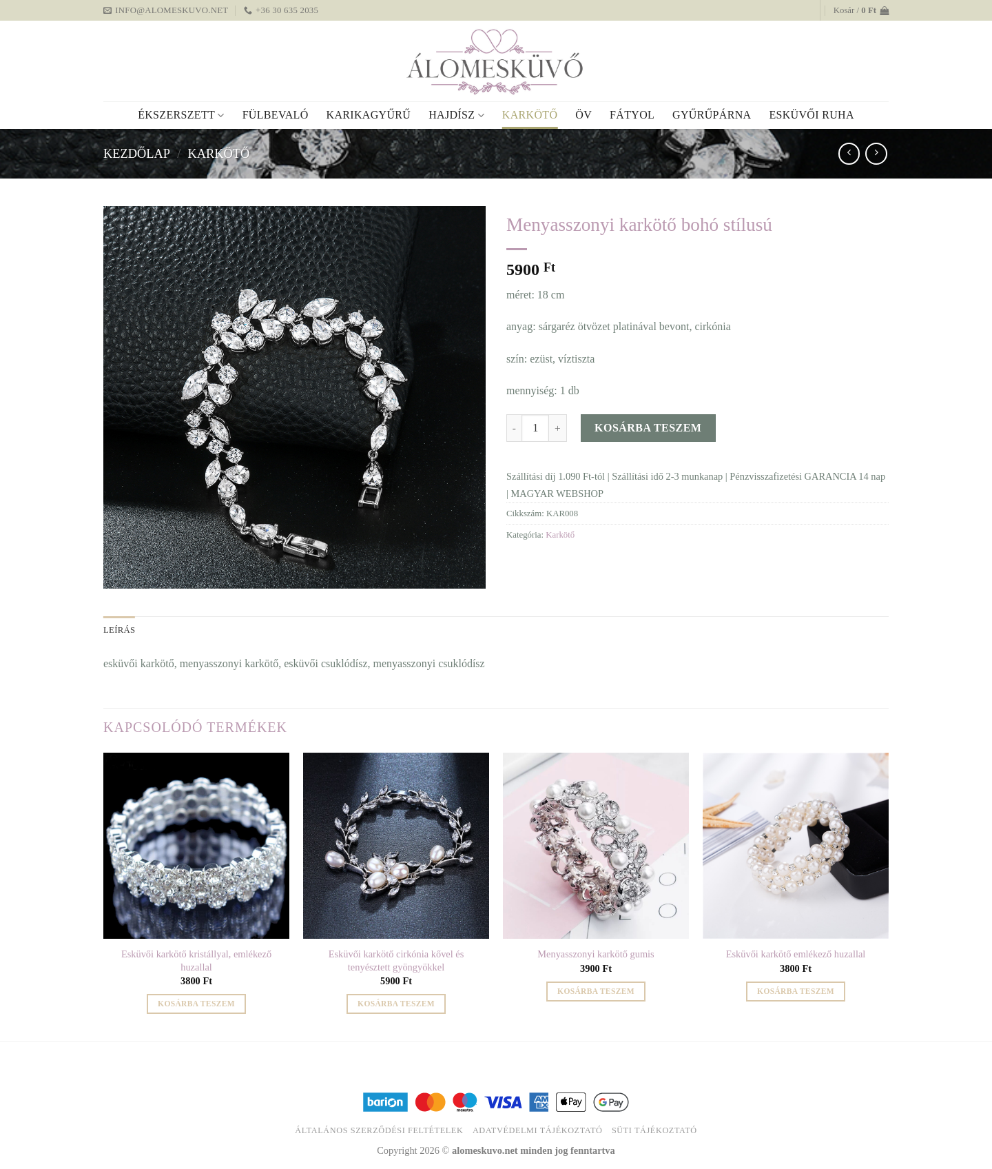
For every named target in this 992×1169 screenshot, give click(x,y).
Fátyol (632, 115)
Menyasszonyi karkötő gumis (595, 953)
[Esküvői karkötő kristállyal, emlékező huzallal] (196, 846)
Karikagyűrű (369, 115)
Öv (583, 115)
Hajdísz (456, 115)
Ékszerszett (181, 115)
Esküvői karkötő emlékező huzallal (796, 953)
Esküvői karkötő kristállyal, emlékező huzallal (196, 960)
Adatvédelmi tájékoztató (538, 1130)
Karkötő (529, 115)
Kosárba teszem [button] (196, 1003)
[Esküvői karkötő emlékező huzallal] (796, 846)
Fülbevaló (275, 115)
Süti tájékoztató (654, 1130)
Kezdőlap (136, 154)
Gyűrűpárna (711, 115)
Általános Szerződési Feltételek (379, 1130)
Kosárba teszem (648, 428)
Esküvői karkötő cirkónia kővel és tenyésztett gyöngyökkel (396, 960)
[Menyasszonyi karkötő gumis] (596, 846)
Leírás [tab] (119, 630)
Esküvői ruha (811, 115)
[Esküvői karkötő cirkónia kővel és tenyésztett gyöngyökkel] (396, 846)
